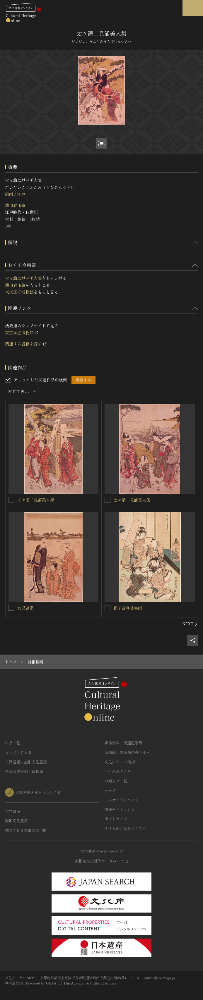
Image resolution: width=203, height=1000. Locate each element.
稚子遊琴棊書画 (127, 608)
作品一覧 (12, 743)
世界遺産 (12, 811)
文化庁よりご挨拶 (120, 762)
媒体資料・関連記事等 (124, 743)
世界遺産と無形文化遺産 (26, 762)
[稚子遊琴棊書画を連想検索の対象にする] (107, 608)
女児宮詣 (25, 608)
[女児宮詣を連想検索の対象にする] (11, 608)
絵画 (9, 194)
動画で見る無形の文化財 (26, 830)
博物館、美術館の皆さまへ (127, 752)
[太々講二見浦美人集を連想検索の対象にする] (11, 499)
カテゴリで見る (18, 752)
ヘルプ (110, 790)
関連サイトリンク (120, 809)
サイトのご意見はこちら (125, 828)
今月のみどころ (118, 771)
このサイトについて (122, 800)
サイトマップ (116, 819)
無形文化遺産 (16, 820)
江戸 (21, 194)
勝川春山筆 (15, 205)
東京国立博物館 (19, 292)
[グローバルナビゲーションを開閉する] (192, 8)
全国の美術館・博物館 (24, 771)
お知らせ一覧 (116, 781)
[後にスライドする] (190, 624)
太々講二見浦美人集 (23, 278)
